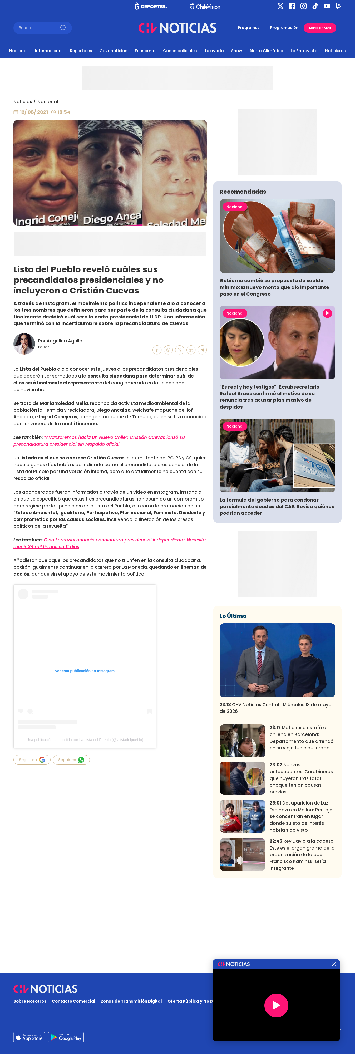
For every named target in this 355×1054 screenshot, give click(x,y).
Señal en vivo (320, 27)
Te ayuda (214, 50)
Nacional (18, 50)
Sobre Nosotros (29, 1001)
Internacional (49, 50)
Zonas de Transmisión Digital (131, 1001)
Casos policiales (180, 50)
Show (236, 50)
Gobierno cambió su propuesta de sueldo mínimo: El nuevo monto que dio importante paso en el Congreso (274, 365)
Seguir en (32, 759)
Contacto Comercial (73, 1001)
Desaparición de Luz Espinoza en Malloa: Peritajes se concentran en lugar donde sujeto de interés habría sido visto (302, 894)
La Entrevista (304, 50)
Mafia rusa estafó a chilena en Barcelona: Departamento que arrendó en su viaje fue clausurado (302, 815)
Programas (249, 27)
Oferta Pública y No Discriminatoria (205, 1001)
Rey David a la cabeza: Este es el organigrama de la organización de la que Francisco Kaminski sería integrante (302, 932)
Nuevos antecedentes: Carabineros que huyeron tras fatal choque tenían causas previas (301, 856)
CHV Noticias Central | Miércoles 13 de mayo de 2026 (276, 785)
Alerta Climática (266, 50)
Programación (284, 27)
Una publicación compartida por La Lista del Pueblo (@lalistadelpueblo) (84, 740)
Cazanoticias (113, 50)
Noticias (22, 102)
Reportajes (81, 50)
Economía (145, 50)
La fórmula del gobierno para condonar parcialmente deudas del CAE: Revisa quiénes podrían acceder (277, 584)
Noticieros (335, 50)
